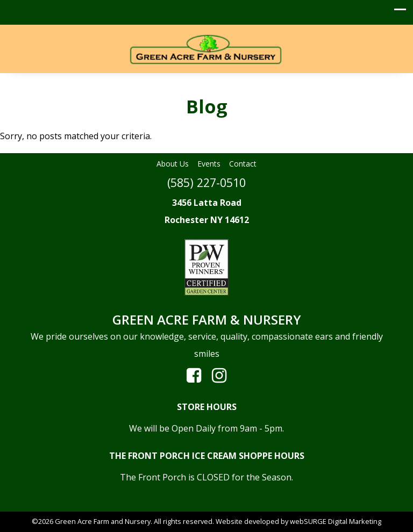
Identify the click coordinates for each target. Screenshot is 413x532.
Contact (243, 164)
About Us (172, 164)
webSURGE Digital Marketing (335, 521)
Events (208, 164)
